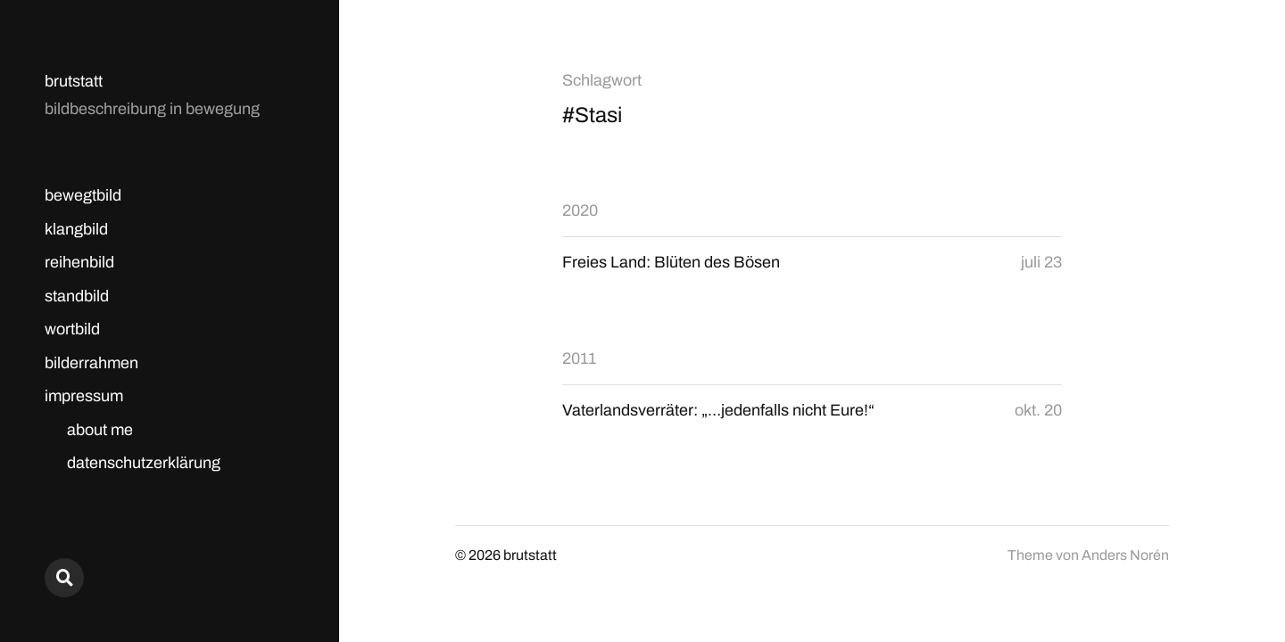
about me (100, 430)
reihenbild (79, 262)
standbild (77, 296)
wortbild (72, 329)
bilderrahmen (91, 363)
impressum (84, 396)
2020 (580, 210)
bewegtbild (83, 195)
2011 (579, 358)
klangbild (76, 229)
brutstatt (74, 81)
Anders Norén (1125, 555)
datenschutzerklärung (143, 463)
